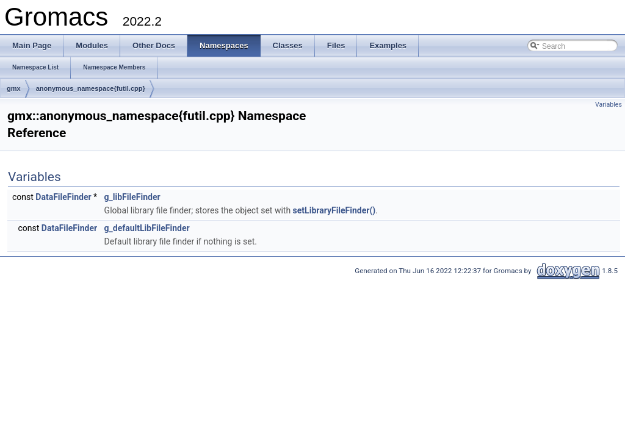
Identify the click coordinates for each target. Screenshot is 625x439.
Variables (608, 105)
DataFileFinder (63, 197)
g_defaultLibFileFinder (147, 228)
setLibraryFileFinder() (334, 210)
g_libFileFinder (132, 197)
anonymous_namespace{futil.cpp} (90, 88)
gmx (14, 88)
